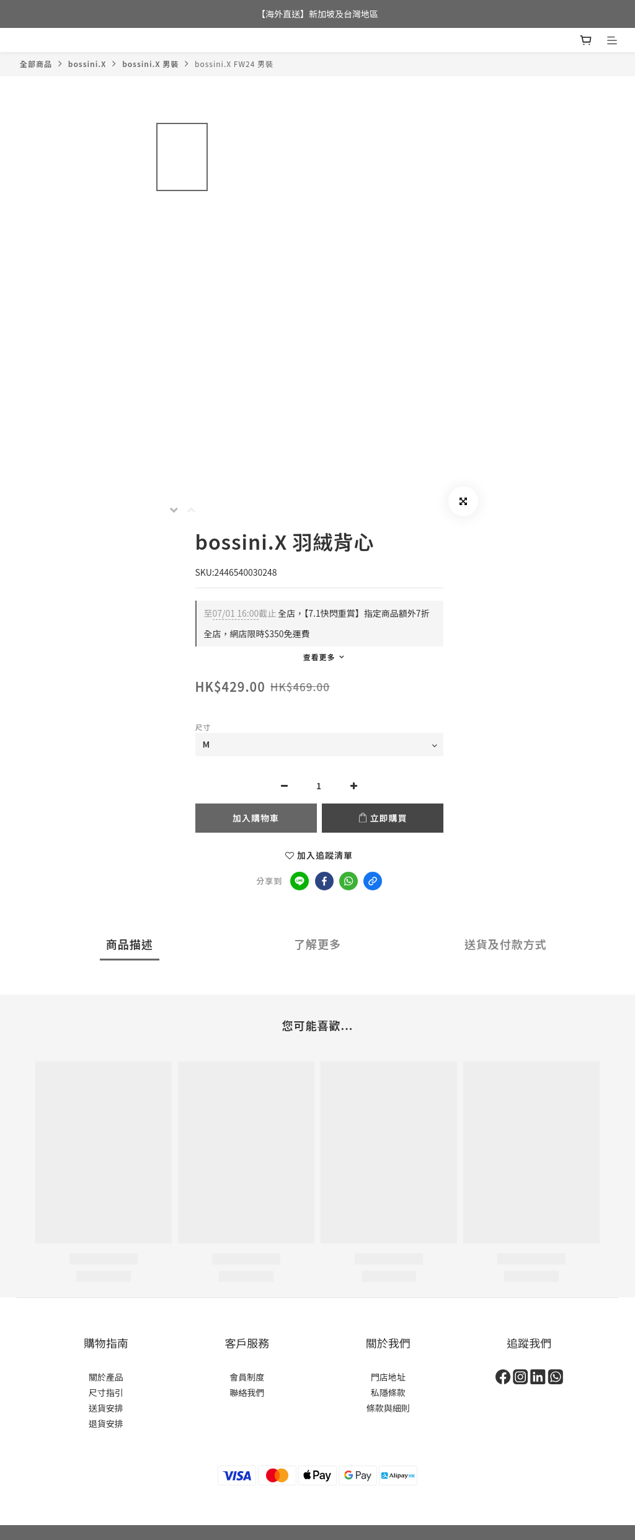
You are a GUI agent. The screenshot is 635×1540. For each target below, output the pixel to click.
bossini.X (87, 63)
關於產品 (106, 1377)
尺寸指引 (106, 1392)
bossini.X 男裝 (150, 63)
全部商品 (36, 63)
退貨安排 (106, 1423)
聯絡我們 (246, 1392)
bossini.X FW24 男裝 (234, 63)
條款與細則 (388, 1408)
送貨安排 (106, 1408)
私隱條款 (388, 1392)
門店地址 (388, 1377)
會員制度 (246, 1377)
